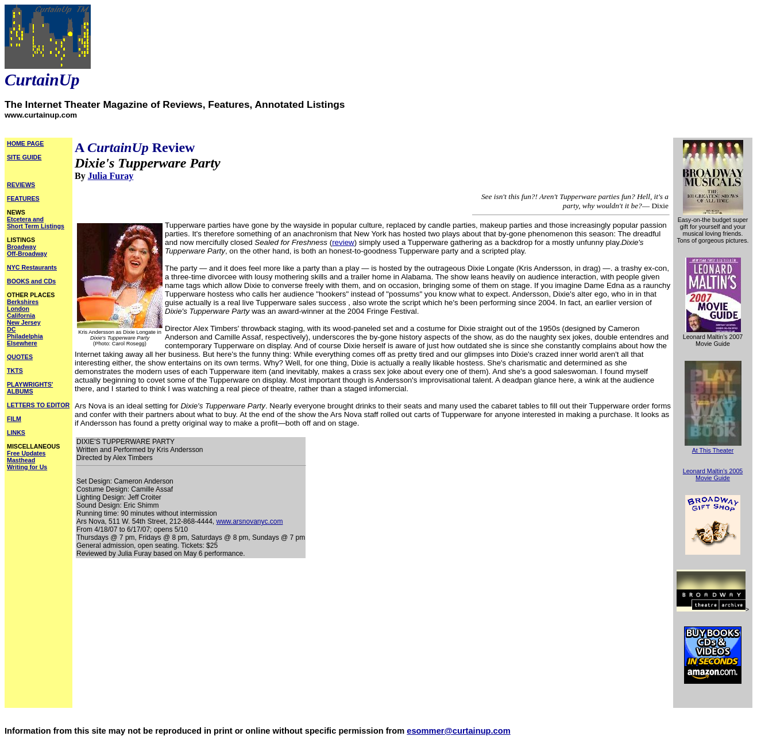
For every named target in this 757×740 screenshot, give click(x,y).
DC (11, 329)
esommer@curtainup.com (458, 730)
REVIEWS (21, 184)
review (343, 242)
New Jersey (24, 322)
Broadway (21, 246)
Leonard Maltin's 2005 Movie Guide (713, 474)
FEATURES (23, 198)
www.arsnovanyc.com (249, 521)
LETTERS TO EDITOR (38, 405)
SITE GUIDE (24, 157)
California (21, 315)
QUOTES (20, 356)
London (18, 308)
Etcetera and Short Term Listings (35, 222)
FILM (14, 418)
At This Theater (712, 450)
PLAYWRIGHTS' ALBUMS (30, 388)
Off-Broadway (27, 253)
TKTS (15, 370)
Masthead (21, 460)
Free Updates (26, 453)
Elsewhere (22, 343)
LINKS (16, 432)
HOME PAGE (25, 143)
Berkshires (22, 301)
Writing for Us (27, 467)
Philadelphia (25, 336)
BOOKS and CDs (31, 281)
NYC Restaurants (32, 267)
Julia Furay (111, 176)
